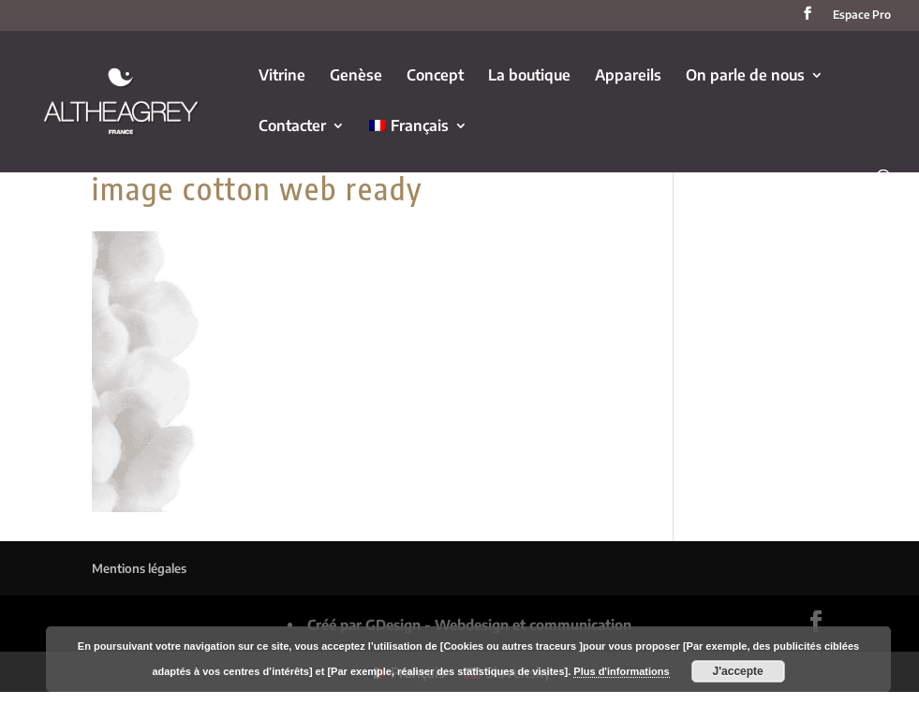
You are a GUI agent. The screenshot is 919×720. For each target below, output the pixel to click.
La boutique (529, 76)
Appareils (628, 76)
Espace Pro (862, 15)
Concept (435, 76)
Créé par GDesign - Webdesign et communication (469, 624)
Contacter (292, 127)
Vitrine (282, 76)
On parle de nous (745, 76)
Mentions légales (139, 568)
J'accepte (738, 671)
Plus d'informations (621, 671)
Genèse (356, 76)
